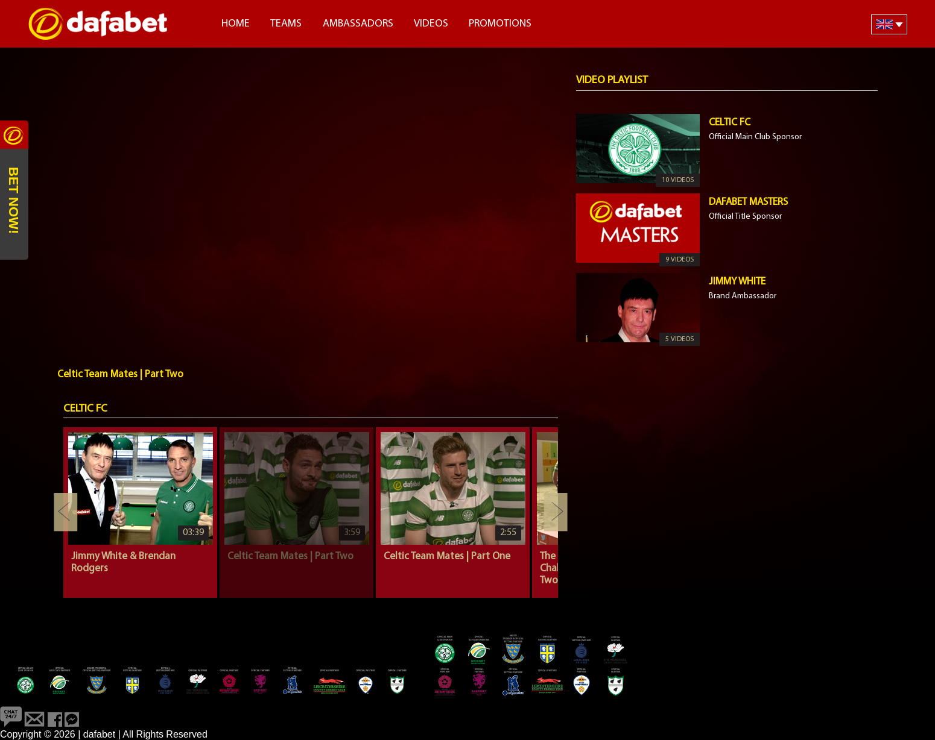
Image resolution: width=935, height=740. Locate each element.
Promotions (500, 24)
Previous (66, 512)
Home (235, 24)
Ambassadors (358, 24)
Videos (431, 24)
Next (556, 512)
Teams (286, 24)
